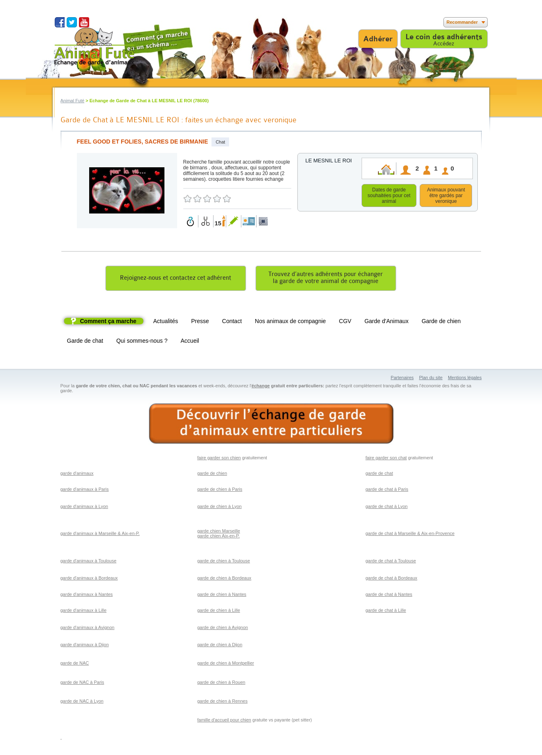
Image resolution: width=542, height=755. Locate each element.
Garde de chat (85, 342)
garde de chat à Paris (386, 490)
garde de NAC (75, 664)
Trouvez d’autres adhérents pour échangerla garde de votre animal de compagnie (325, 279)
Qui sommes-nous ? (141, 342)
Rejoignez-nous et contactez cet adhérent (175, 279)
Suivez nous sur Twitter (72, 22)
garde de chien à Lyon (219, 507)
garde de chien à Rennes (222, 702)
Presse (200, 322)
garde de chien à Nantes (221, 595)
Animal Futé (73, 100)
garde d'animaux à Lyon (84, 507)
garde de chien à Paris (219, 490)
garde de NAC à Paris (82, 683)
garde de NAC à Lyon (82, 702)
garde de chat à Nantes (388, 595)
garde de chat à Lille (385, 611)
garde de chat (379, 474)
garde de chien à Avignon (222, 628)
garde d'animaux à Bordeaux (89, 579)
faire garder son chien (219, 458)
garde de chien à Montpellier (225, 664)
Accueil (190, 342)
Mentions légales (465, 378)
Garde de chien (441, 322)
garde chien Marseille (218, 532)
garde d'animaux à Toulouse (89, 562)
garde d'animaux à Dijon (85, 645)
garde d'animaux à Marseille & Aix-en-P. (100, 534)
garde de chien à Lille (218, 611)
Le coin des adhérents (443, 36)
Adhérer (378, 38)
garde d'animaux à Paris (85, 490)
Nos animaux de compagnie (290, 322)
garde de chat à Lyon (386, 507)
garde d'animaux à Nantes (87, 595)
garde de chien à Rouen (221, 683)
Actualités (165, 322)
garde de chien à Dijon (219, 645)
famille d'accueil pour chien (224, 721)
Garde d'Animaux (386, 322)
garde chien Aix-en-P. (218, 537)
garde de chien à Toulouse (223, 562)
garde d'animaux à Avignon (88, 628)
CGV (345, 322)
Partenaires (402, 378)
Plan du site (430, 378)
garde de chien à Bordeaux (224, 579)
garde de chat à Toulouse (390, 562)
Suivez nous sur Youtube (84, 22)
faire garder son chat (386, 458)
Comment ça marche (108, 322)
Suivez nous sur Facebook (59, 22)
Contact (232, 322)
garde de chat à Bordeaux (391, 579)
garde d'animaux (77, 474)
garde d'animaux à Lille (84, 611)
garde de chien (212, 474)
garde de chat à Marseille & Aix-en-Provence (409, 534)
